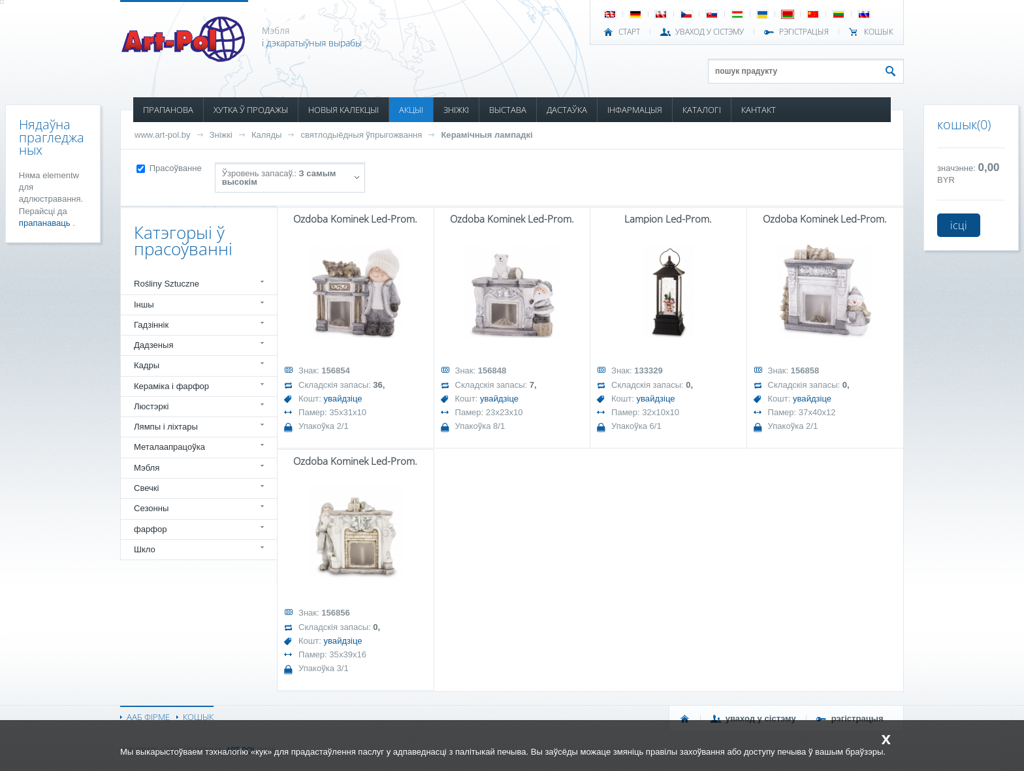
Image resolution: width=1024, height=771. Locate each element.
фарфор (150, 529)
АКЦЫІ (411, 110)
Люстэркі (151, 406)
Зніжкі (221, 135)
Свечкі (146, 488)
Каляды (266, 135)
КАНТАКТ (758, 110)
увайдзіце (343, 398)
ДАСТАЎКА (567, 110)
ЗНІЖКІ (456, 110)
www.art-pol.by (163, 135)
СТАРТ (629, 32)
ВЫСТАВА (507, 110)
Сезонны (151, 508)
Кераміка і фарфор (171, 386)
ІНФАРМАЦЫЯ (634, 110)
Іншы (144, 304)
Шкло (144, 549)
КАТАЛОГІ (701, 110)
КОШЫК (878, 32)
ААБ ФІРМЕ (148, 717)
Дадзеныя (153, 345)
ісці (958, 225)
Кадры (146, 365)
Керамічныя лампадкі (486, 135)
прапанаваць (45, 223)
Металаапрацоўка (169, 447)
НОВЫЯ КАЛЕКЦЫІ (343, 110)
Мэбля (146, 468)
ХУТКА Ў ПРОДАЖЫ (251, 110)
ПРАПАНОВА (168, 110)
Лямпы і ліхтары (166, 427)
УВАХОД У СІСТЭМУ (709, 32)
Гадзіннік (151, 325)
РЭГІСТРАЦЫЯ (804, 32)
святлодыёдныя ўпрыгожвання (361, 135)
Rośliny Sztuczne (166, 284)
